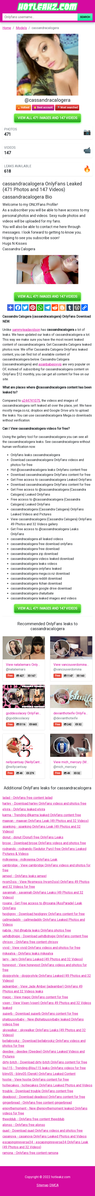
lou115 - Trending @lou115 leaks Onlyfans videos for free (44, 1068)
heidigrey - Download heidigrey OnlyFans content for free (43, 914)
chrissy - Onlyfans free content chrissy (30, 942)
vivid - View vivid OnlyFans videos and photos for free (41, 948)
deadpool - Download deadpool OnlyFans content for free (43, 1097)
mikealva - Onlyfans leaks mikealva (27, 953)
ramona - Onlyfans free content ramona (30, 1153)
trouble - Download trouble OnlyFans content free (37, 1091)
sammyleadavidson (26, 330)
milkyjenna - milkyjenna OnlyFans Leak (29, 859)
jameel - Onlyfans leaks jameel (24, 876)
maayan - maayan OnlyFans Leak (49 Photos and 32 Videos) (45, 821)
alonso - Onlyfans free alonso (23, 1125)
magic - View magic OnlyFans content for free (35, 997)
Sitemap (43, 1185)
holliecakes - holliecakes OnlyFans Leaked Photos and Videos (47, 1085)
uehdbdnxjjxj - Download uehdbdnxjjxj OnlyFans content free (45, 936)
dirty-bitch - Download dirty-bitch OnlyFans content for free (44, 1062)
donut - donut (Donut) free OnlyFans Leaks (32, 837)
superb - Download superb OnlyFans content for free (40, 1014)
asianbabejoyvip (50, 364)
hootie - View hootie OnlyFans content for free (35, 1079)
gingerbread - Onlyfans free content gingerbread (37, 1103)
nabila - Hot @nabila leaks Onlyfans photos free (36, 930)
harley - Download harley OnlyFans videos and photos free (44, 803)
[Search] (40, 17)
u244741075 (31, 401)
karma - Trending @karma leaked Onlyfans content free (41, 815)
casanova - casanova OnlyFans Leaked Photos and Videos (44, 1136)
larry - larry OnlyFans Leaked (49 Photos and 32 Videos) (42, 959)
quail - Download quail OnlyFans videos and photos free (42, 1131)
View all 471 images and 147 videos (47, 118)
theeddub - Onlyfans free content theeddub (33, 1119)
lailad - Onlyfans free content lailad (27, 798)
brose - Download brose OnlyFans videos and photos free (44, 843)
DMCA (54, 1185)
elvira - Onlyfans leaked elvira (23, 809)
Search (85, 17)
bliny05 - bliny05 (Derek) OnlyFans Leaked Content (38, 1074)
